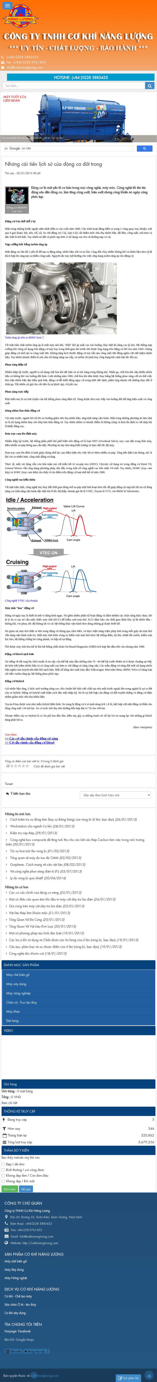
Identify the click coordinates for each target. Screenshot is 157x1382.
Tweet (9, 783)
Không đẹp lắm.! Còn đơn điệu (25, 1175)
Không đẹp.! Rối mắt (18, 1181)
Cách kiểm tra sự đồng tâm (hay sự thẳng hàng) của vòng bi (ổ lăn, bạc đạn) (62, 819)
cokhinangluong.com (33, 1375)
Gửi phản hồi (128, 1378)
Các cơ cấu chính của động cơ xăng (34, 892)
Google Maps (25, 1339)
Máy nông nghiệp (18, 993)
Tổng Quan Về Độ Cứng (25, 919)
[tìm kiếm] (69, 148)
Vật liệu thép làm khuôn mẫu (28, 912)
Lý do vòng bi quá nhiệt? (26, 878)
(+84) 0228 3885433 (23, 57)
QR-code (13, 1351)
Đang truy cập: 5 (36, 1351)
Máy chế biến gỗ (18, 974)
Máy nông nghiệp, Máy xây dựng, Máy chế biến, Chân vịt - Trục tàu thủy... (33, 138)
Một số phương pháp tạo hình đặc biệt (35, 933)
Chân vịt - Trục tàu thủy (21, 1002)
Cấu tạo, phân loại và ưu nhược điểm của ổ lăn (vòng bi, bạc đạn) (54, 946)
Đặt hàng (12, 1020)
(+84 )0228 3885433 (90, 77)
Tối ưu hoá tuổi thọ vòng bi (28, 851)
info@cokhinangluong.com (25, 67)
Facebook (24, 1331)
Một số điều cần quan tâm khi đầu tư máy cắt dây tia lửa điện (51, 899)
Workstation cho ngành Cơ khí (31, 826)
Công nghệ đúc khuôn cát (26, 953)
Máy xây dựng (16, 984)
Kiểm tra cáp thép (22, 833)
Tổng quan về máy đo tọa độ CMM (34, 857)
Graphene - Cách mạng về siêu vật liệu (36, 864)
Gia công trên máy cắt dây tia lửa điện (35, 906)
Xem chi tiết (9, 1102)
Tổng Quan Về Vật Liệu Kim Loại (31, 926)
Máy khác (13, 1011)
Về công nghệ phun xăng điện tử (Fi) (34, 871)
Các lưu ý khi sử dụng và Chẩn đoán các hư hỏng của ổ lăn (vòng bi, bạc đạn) (62, 940)
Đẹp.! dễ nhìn (13, 1164)
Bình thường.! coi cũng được (23, 1169)
